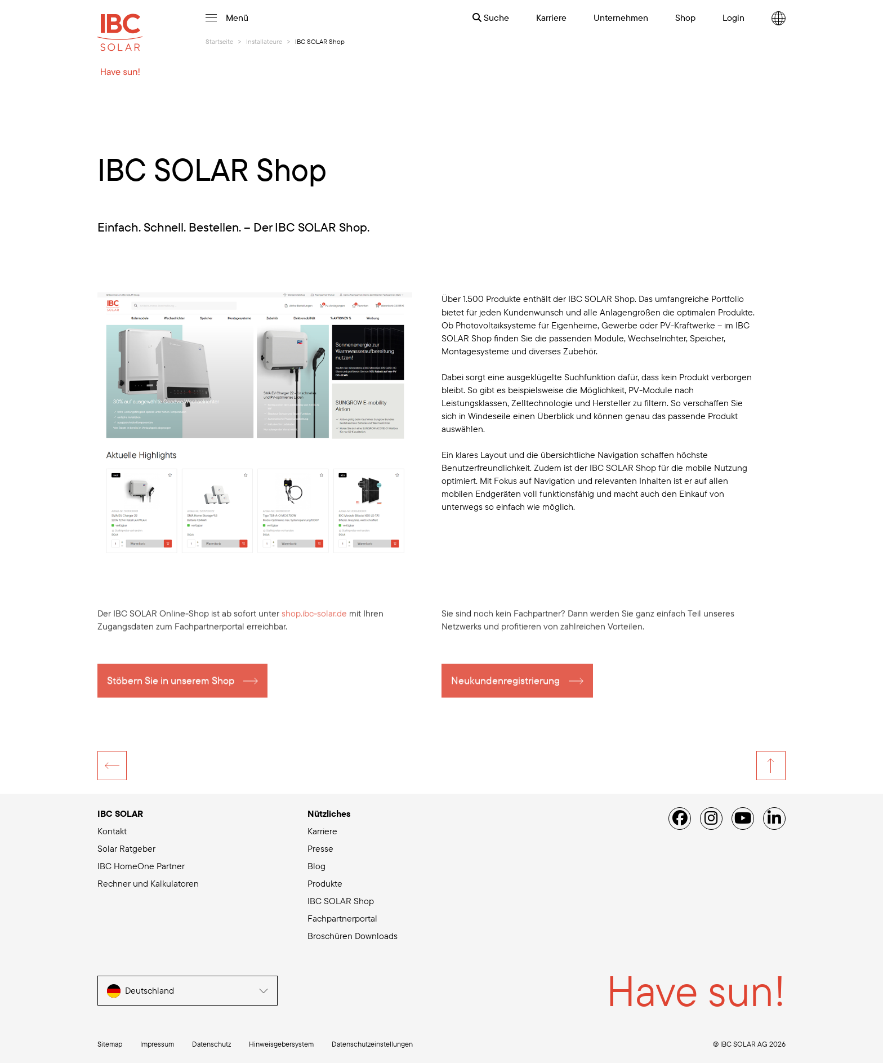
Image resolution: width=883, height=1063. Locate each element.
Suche (490, 17)
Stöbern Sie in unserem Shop (170, 687)
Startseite (219, 41)
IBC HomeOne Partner (141, 865)
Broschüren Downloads (352, 935)
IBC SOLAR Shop (340, 900)
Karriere (322, 831)
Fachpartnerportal (342, 918)
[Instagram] (711, 818)
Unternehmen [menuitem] (621, 17)
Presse (320, 848)
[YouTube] (743, 818)
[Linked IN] (774, 818)
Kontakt (112, 831)
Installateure (264, 41)
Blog (316, 865)
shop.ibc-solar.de (314, 619)
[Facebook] (679, 818)
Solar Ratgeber (126, 848)
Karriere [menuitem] (551, 17)
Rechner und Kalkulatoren (148, 883)
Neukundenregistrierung (505, 687)
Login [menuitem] (733, 17)
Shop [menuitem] (685, 17)
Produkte (324, 883)
